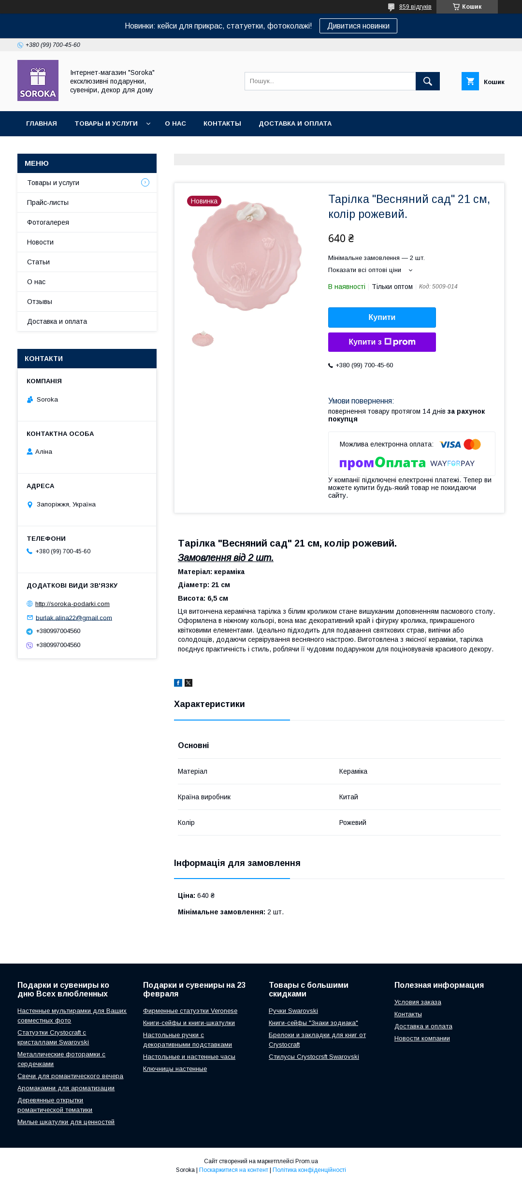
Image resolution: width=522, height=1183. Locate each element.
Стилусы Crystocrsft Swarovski (314, 1056)
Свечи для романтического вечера (70, 1076)
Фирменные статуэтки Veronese (190, 1010)
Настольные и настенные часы (189, 1056)
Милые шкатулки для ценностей (66, 1121)
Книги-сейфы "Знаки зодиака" (313, 1022)
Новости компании (422, 1038)
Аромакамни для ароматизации (66, 1088)
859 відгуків (415, 6)
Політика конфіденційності (309, 1170)
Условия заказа (417, 1002)
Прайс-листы (48, 202)
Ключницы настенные (175, 1068)
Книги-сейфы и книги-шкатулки (189, 1022)
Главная (41, 123)
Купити (382, 317)
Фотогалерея (48, 222)
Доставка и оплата (295, 123)
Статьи (38, 262)
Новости (40, 242)
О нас (175, 123)
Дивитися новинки (358, 26)
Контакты (222, 123)
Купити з (381, 342)
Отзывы (39, 301)
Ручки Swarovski (293, 1010)
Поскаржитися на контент (233, 1170)
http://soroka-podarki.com (72, 603)
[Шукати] (428, 81)
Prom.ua (306, 1161)
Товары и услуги (106, 123)
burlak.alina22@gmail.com (74, 617)
